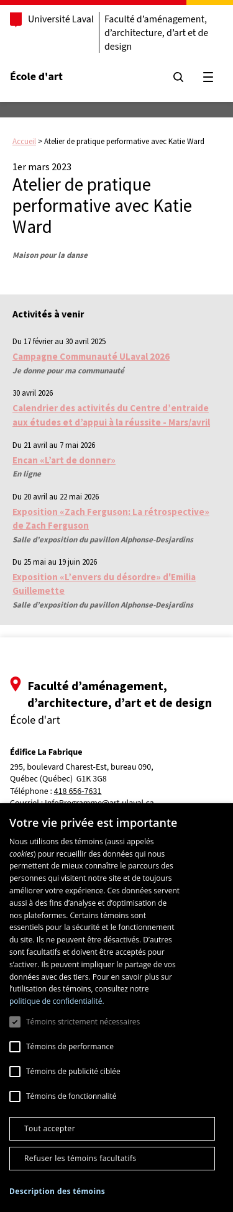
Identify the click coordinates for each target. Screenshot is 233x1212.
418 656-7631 (78, 792)
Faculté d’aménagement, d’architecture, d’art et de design (156, 32)
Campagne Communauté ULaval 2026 (91, 356)
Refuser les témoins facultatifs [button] (80, 1158)
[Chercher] (178, 77)
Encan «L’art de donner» (64, 460)
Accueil (24, 141)
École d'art (36, 76)
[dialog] (116, 1007)
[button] (57, 1191)
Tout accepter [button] (49, 1128)
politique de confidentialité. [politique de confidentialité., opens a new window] (56, 1001)
